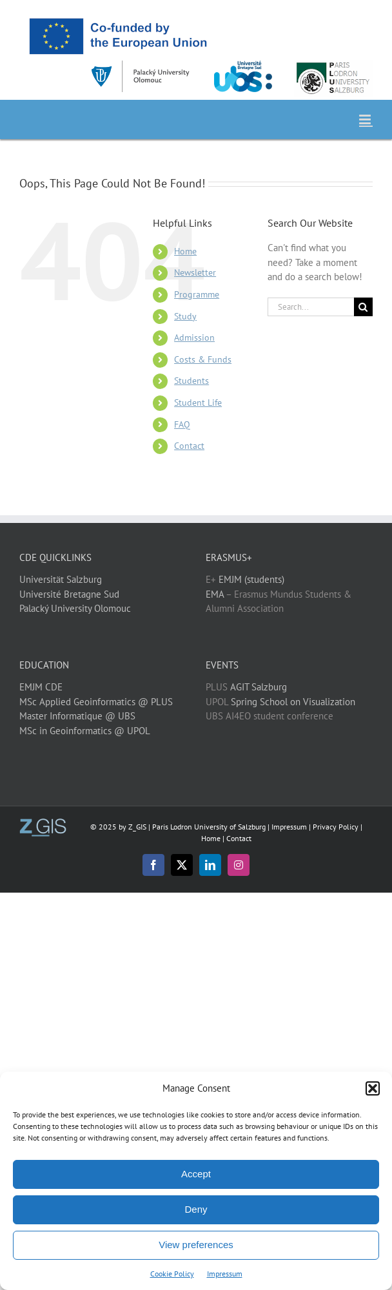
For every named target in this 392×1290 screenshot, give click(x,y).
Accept (196, 1173)
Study (185, 316)
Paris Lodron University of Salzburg (209, 826)
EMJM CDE (41, 687)
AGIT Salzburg (258, 687)
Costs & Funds (202, 359)
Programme (196, 294)
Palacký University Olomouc (75, 608)
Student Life (198, 402)
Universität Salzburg (60, 579)
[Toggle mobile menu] (366, 119)
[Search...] (311, 307)
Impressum (224, 1273)
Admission (194, 337)
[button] (372, 1088)
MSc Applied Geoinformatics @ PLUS (96, 702)
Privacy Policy (335, 826)
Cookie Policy (172, 1273)
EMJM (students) (251, 579)
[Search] (363, 307)
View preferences (196, 1244)
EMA (215, 594)
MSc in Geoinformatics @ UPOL (84, 731)
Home (185, 251)
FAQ (182, 424)
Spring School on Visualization (293, 702)
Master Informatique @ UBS (77, 716)
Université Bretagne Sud (69, 594)
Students (191, 380)
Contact (189, 445)
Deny (195, 1209)
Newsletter (195, 272)
